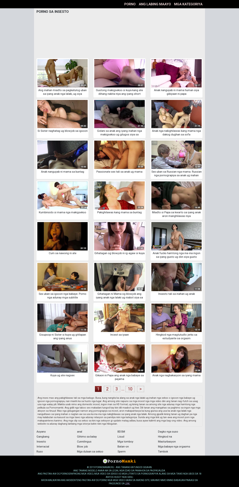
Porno (130, 4)
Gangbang (43, 436)
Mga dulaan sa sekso (90, 451)
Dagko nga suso (168, 431)
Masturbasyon (167, 441)
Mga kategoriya (188, 4)
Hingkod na (165, 436)
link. (127, 483)
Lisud (121, 436)
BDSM (121, 431)
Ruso (40, 451)
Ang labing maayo (155, 4)
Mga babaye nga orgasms (174, 446)
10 (130, 389)
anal (79, 431)
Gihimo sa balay (87, 436)
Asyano (41, 431)
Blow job (82, 446)
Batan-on (123, 446)
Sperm (122, 451)
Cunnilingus (84, 441)
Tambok (163, 451)
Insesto (41, 441)
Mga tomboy (125, 441)
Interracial (43, 446)
